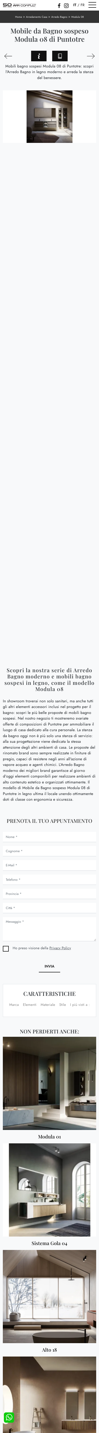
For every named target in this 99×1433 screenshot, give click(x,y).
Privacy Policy (60, 948)
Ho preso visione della (42, 948)
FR (82, 5)
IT (74, 5)
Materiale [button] (48, 1004)
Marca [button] (14, 1004)
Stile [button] (62, 1004)
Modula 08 (77, 17)
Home (18, 17)
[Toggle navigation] (92, 5)
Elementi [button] (30, 1004)
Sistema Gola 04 (49, 1243)
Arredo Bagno (59, 17)
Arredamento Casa (36, 17)
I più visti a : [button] (80, 1004)
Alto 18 (49, 1350)
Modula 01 (49, 1137)
